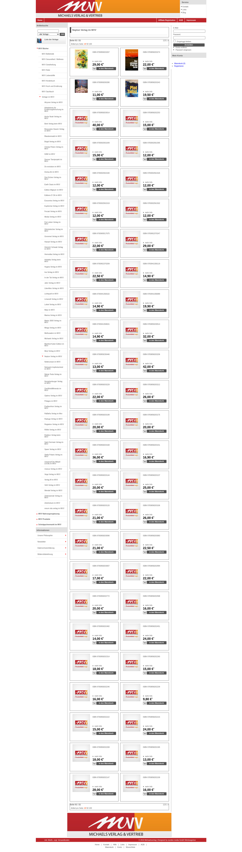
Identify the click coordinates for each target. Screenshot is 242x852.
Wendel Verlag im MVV (53, 490)
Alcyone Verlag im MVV (54, 102)
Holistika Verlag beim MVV (53, 260)
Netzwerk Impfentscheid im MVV (54, 368)
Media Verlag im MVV (53, 217)
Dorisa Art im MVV (52, 172)
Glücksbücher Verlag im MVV (54, 230)
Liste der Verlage (51, 39)
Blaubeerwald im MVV (53, 136)
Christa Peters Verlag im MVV (54, 148)
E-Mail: (176, 28)
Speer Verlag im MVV (53, 449)
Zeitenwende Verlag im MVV (53, 497)
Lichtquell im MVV (51, 294)
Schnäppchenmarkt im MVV (49, 525)
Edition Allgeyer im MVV (54, 190)
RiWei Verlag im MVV (53, 430)
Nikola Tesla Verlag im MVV (53, 375)
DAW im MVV (50, 154)
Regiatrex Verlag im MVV (54, 424)
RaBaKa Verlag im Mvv (53, 414)
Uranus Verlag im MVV (53, 469)
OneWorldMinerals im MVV (53, 389)
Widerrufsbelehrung (45, 554)
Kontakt (185, 7)
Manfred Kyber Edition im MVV (54, 345)
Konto (119, 847)
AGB (181, 20)
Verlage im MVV (48, 97)
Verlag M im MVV (51, 480)
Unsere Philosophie (45, 535)
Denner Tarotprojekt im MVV (53, 160)
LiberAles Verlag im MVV (54, 288)
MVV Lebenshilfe (48, 75)
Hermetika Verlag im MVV (54, 254)
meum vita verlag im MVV (54, 508)
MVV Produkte (44, 519)
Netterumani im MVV (53, 362)
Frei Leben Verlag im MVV (53, 223)
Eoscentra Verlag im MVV (54, 201)
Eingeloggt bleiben (182, 41)
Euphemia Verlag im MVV (54, 206)
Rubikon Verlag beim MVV (53, 436)
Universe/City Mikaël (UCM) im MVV (52, 463)
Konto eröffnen (181, 47)
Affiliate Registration (166, 20)
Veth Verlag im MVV (52, 485)
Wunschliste (130, 847)
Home (40, 20)
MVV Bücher (43, 48)
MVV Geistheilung (49, 65)
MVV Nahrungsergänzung (49, 514)
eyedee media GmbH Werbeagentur (182, 840)
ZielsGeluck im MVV (52, 503)
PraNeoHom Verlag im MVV (53, 407)
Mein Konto (177, 56)
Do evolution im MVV (53, 167)
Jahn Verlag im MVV (52, 283)
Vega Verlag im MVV (53, 474)
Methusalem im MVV (53, 333)
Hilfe (115, 845)
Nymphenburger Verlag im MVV (53, 382)
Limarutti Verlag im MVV (54, 299)
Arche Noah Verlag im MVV (53, 117)
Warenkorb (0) (179, 63)
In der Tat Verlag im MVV (54, 278)
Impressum (191, 20)
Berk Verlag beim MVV (53, 124)
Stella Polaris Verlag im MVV (53, 455)
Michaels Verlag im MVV (54, 339)
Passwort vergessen (183, 50)
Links (185, 10)
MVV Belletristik (48, 54)
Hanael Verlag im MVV (53, 242)
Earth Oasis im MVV (52, 184)
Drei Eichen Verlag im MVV (53, 178)
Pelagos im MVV (51, 401)
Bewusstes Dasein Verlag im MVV (54, 130)
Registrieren (179, 66)
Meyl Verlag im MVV (52, 351)
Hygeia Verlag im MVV (53, 267)
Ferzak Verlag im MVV (53, 211)
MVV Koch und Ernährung (52, 86)
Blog (184, 13)
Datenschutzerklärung (46, 548)
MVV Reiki (46, 70)
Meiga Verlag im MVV (53, 328)
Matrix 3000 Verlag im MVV (53, 321)
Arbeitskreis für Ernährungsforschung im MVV (54, 109)
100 (90, 44)
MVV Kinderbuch (48, 81)
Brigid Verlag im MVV (53, 142)
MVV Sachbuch (48, 92)
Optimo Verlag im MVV (53, 396)
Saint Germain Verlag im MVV (54, 443)
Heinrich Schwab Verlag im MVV (54, 248)
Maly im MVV (50, 310)
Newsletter (42, 542)
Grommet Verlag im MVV (54, 236)
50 (88, 44)
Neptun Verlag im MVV (53, 356)
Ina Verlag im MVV (52, 272)
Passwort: (177, 34)
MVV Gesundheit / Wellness (53, 59)
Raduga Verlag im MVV (54, 419)
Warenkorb (109, 847)
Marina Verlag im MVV (53, 315)
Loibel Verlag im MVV (53, 304)
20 (85, 44)
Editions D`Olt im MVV (53, 195)
